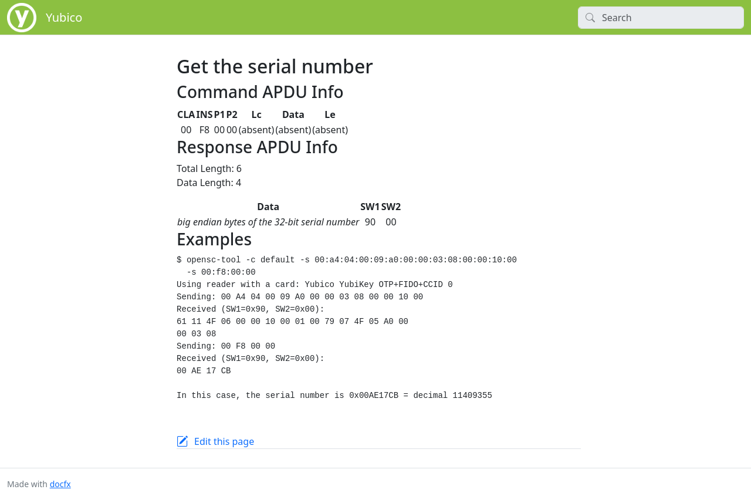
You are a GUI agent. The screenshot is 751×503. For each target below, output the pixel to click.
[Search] (661, 17)
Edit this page (224, 441)
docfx (60, 484)
